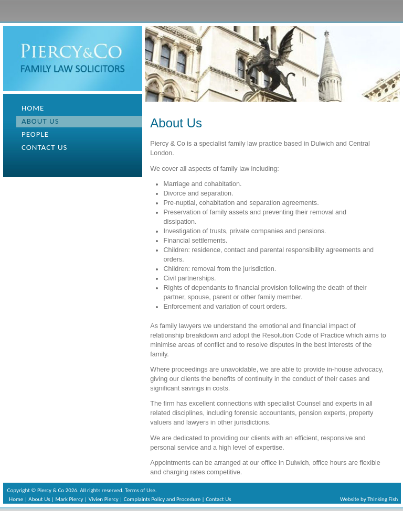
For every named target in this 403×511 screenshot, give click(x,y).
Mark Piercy (69, 499)
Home (33, 108)
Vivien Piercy (104, 499)
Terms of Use (140, 490)
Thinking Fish (382, 499)
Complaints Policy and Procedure (162, 499)
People (35, 134)
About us (40, 121)
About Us (39, 499)
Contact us (44, 147)
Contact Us (218, 499)
